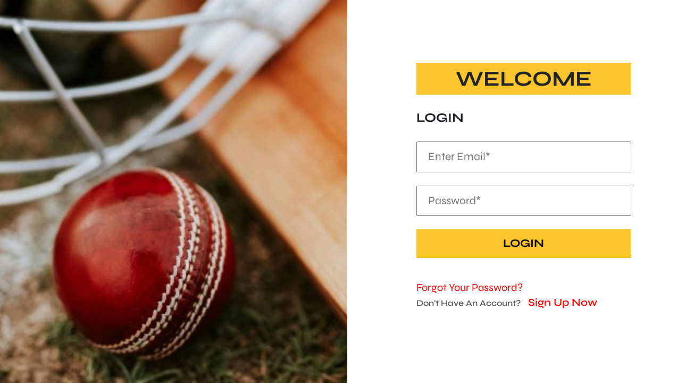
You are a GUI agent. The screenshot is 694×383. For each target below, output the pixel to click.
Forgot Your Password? (469, 287)
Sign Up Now (562, 302)
